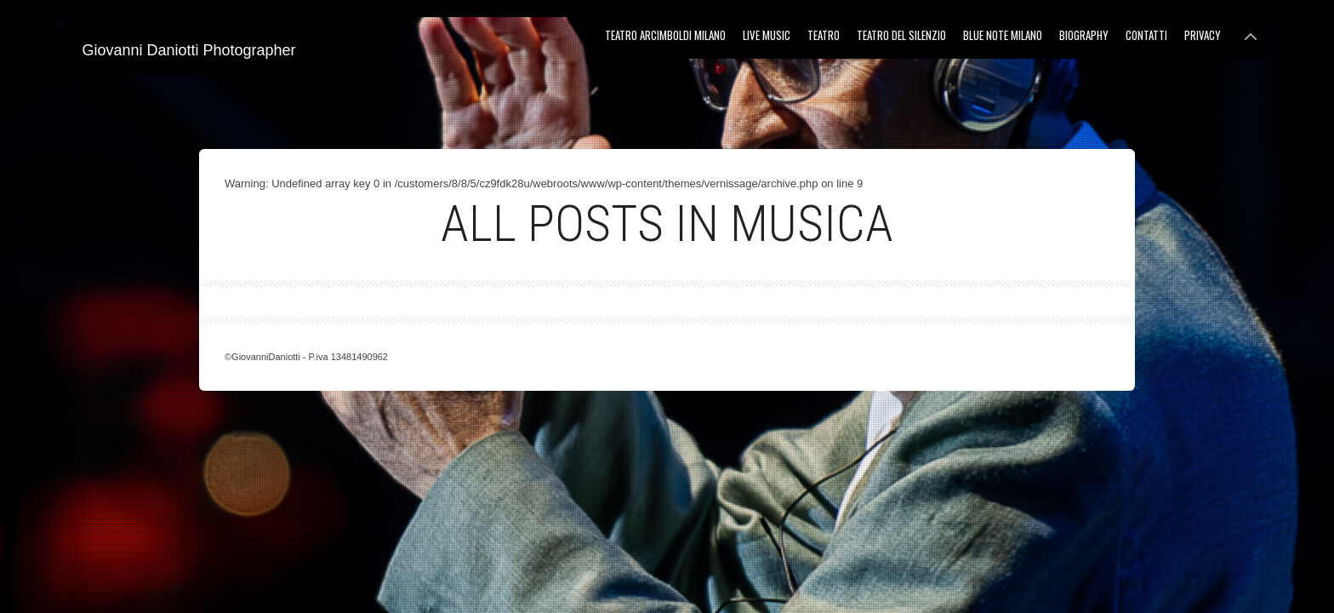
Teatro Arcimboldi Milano (665, 34)
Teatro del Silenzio (901, 34)
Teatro (823, 34)
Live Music (766, 34)
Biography (1084, 34)
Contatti (1146, 34)
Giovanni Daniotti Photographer (188, 50)
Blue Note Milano (1002, 34)
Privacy (1202, 34)
